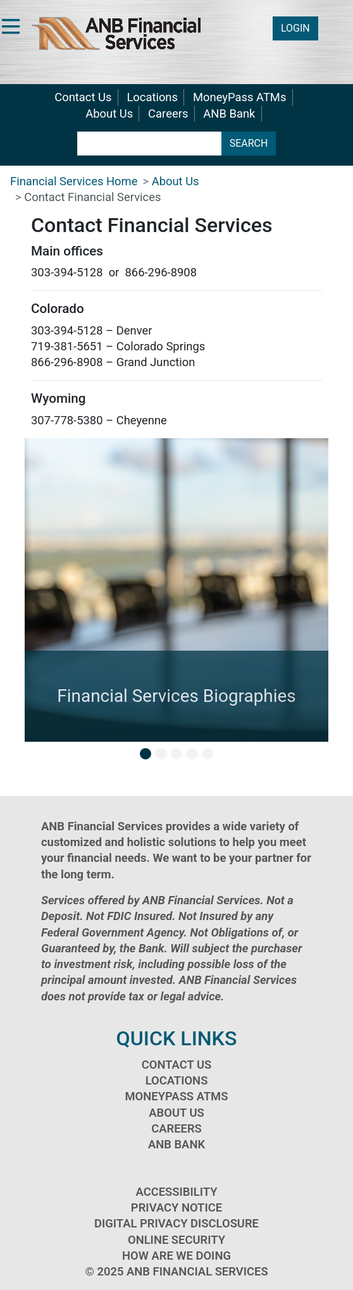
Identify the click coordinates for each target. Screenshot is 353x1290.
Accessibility (177, 1191)
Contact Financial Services (92, 197)
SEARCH (249, 143)
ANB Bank (229, 113)
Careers (168, 113)
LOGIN (295, 28)
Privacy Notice (176, 1207)
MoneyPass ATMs (239, 97)
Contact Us (82, 97)
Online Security (176, 1239)
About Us (109, 113)
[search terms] (149, 144)
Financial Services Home (73, 181)
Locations (152, 97)
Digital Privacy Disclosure (176, 1223)
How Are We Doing (176, 1255)
